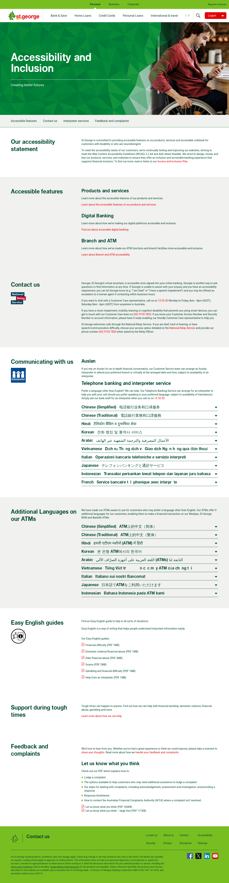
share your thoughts (92, 752)
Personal (95, 4)
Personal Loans (133, 15)
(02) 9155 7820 (142, 314)
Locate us (152, 835)
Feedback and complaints (112, 121)
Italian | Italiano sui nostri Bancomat (113, 576)
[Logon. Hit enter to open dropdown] (215, 15)
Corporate (133, 4)
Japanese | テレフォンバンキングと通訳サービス (122, 465)
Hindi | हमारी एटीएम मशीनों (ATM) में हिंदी (112, 543)
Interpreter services (76, 121)
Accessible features (24, 121)
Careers (184, 835)
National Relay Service (182, 328)
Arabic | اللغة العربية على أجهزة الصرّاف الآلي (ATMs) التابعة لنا (132, 560)
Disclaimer (186, 843)
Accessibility (205, 835)
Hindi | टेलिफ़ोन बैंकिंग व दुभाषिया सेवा (108, 424)
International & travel (164, 15)
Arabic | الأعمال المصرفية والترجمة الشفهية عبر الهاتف (125, 440)
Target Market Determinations (64, 867)
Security (151, 843)
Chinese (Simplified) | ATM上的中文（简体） (119, 526)
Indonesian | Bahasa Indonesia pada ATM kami (122, 593)
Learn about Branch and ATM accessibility (105, 254)
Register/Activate (217, 4)
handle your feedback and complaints (157, 752)
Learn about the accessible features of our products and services (118, 204)
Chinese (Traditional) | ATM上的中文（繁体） (119, 535)
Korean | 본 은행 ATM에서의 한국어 (111, 551)
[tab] (149, 407)
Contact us (50, 121)
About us (168, 835)
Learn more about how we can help (101, 716)
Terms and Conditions (22, 867)
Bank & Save (59, 15)
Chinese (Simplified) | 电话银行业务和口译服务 (120, 407)
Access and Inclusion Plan (172, 161)
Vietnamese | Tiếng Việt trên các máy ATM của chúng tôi (136, 568)
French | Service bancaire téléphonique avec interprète (129, 482)
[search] (199, 15)
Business (114, 4)
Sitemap (202, 843)
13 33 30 (163, 300)
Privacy (167, 843)
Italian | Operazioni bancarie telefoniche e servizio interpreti (133, 457)
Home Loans (83, 15)
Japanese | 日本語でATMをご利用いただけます (121, 585)
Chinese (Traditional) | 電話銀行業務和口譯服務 (121, 415)
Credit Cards (107, 15)
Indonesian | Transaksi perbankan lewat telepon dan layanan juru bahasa (145, 474)
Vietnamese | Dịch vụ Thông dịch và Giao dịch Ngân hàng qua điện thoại (144, 449)
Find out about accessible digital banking (104, 229)
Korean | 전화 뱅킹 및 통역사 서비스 (111, 432)
